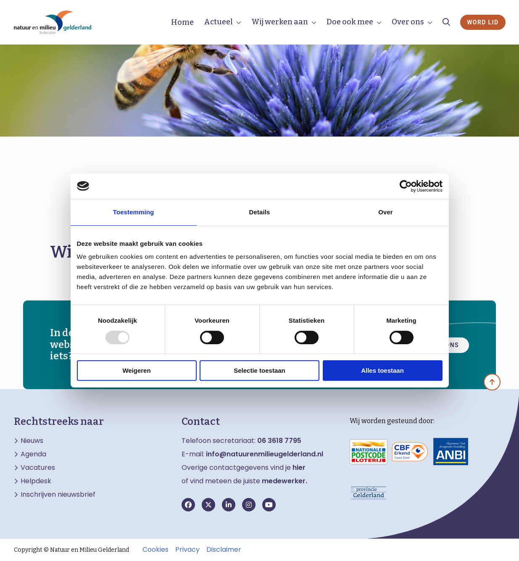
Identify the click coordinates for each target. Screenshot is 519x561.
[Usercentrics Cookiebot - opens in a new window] (406, 186)
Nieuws (32, 440)
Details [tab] (259, 212)
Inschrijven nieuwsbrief (58, 494)
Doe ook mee (350, 21)
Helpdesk (36, 481)
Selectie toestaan (259, 370)
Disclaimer (223, 549)
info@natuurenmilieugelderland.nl (264, 454)
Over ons (408, 21)
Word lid (482, 22)
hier (299, 467)
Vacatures (38, 467)
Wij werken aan (279, 21)
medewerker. (284, 481)
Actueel (218, 21)
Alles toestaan (382, 370)
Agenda (33, 454)
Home (182, 22)
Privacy (187, 549)
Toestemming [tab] (133, 212)
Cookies (155, 549)
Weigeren (136, 370)
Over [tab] (385, 212)
